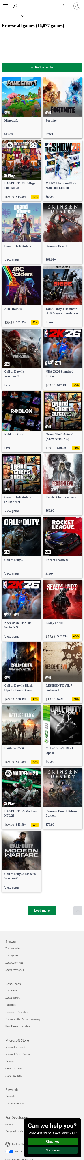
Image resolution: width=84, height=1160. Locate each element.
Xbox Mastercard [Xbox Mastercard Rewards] (14, 1103)
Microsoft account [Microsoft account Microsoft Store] (15, 1046)
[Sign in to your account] (76, 6)
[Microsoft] (42, 3)
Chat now (52, 1141)
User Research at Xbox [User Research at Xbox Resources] (17, 1026)
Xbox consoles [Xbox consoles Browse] (13, 948)
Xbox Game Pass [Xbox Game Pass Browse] (14, 962)
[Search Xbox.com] (15, 5)
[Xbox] (11, 16)
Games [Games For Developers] (9, 1124)
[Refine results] (42, 67)
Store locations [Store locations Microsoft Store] (13, 1075)
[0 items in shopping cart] (66, 6)
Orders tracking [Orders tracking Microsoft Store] (13, 1068)
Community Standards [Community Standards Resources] (17, 1011)
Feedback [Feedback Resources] (10, 1004)
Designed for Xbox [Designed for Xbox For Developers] (15, 1131)
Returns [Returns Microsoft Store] (9, 1061)
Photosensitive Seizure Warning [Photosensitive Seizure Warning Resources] (22, 1019)
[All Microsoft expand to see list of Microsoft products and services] (5, 6)
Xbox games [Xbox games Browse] (11, 955)
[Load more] (42, 910)
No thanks (53, 1150)
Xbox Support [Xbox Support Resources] (12, 997)
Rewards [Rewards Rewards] (10, 1096)
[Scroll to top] (77, 910)
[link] (21, 107)
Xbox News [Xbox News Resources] (11, 990)
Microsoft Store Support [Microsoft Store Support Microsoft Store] (18, 1054)
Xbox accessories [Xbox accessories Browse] (14, 969)
